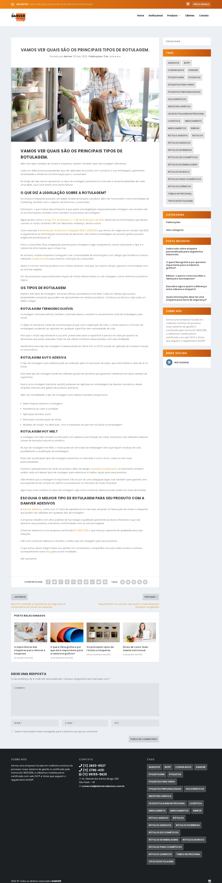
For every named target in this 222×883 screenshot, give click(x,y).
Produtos (172, 19)
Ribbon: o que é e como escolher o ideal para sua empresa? (186, 275)
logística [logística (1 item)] (174, 119)
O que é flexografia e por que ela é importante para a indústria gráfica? (66, 648)
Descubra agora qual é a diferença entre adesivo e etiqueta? (186, 286)
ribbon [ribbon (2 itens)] (195, 126)
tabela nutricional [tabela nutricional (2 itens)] (180, 192)
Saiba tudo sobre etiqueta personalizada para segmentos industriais (184, 249)
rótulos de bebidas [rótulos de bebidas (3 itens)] (180, 148)
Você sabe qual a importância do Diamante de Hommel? (61, 4)
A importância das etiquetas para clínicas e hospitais (29, 648)
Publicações (95, 54)
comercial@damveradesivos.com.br (103, 784)
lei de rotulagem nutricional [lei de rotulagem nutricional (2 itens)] (186, 112)
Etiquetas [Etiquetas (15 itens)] (194, 75)
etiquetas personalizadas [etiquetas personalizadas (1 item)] (184, 90)
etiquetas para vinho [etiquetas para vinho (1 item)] (181, 83)
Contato (204, 19)
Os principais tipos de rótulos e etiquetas (100, 647)
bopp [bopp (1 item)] (187, 61)
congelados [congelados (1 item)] (176, 68)
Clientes (189, 19)
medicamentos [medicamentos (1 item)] (177, 126)
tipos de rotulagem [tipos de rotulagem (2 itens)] (180, 199)
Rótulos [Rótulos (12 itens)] (197, 133)
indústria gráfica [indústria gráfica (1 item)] (179, 104)
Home (140, 19)
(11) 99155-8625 (93, 773)
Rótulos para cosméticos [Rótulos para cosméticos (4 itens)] (184, 177)
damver (68, 54)
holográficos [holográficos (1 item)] (177, 97)
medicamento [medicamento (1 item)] (193, 119)
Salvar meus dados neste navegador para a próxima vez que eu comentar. (56, 729)
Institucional (155, 19)
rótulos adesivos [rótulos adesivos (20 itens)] (179, 141)
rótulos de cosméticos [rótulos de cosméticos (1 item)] (183, 155)
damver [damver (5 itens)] (193, 68)
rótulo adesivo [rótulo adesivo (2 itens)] (178, 133)
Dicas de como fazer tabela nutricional (136, 647)
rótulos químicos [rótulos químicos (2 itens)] (179, 184)
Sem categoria (174, 228)
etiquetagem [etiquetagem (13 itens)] (176, 75)
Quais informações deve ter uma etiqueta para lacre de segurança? (186, 297)
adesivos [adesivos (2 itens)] (173, 61)
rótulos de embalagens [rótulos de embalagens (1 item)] (182, 162)
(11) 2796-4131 (91, 768)
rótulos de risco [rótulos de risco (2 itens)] (179, 170)
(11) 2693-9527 (92, 764)
